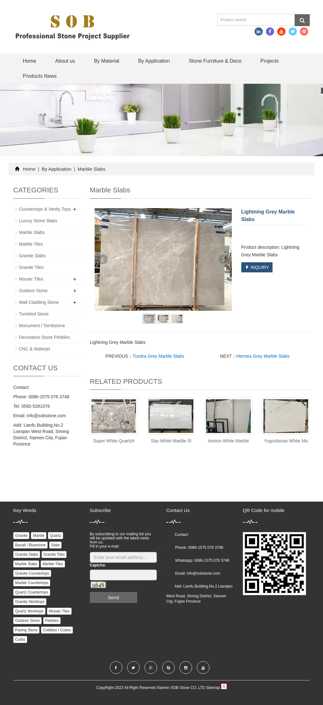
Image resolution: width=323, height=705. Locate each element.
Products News (40, 76)
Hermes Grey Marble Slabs (263, 356)
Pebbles (52, 620)
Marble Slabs (90, 169)
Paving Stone (26, 630)
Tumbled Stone (34, 313)
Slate (55, 545)
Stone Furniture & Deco (215, 61)
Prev (103, 259)
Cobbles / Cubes (57, 630)
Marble (38, 535)
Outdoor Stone (33, 290)
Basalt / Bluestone (30, 545)
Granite (21, 535)
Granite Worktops (29, 602)
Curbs (20, 639)
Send (113, 597)
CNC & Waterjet (34, 348)
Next (224, 259)
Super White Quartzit (113, 440)
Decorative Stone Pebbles (44, 337)
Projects (270, 61)
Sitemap (213, 687)
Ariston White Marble (228, 440)
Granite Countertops (32, 573)
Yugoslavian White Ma (286, 440)
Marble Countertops (31, 583)
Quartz (55, 535)
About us (65, 61)
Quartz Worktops (29, 611)
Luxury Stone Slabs (38, 220)
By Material (106, 61)
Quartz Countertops (31, 592)
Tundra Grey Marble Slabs (158, 356)
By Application (154, 61)
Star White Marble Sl (171, 440)
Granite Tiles (31, 267)
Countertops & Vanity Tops (45, 209)
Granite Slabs (32, 255)
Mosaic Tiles (31, 278)
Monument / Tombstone (42, 325)
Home (29, 61)
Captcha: (98, 565)
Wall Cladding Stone (39, 302)
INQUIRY (257, 267)
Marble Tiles (31, 244)
